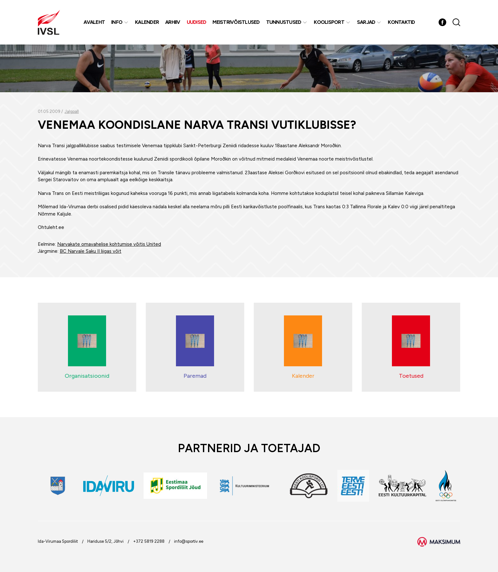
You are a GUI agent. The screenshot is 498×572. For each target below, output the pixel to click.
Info (116, 22)
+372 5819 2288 (149, 541)
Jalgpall (71, 111)
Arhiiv (172, 22)
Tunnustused (283, 22)
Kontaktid (401, 22)
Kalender (147, 22)
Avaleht (94, 22)
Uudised (196, 22)
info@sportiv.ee (188, 541)
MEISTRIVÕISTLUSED (235, 22)
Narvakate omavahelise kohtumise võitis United (109, 244)
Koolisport (329, 22)
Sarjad (366, 22)
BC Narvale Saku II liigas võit (90, 251)
